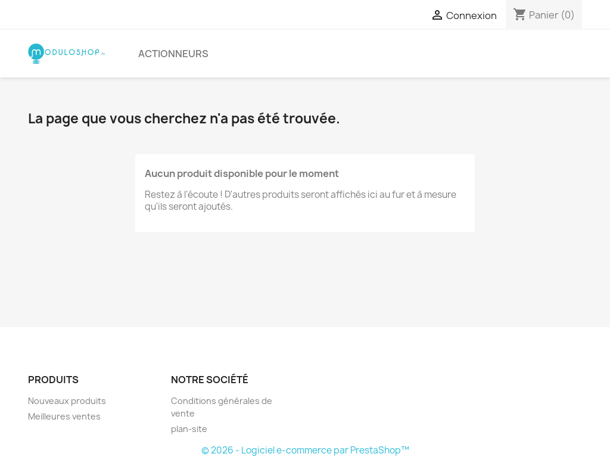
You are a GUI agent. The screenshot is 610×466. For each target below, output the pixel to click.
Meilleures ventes (64, 416)
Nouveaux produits (67, 400)
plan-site (189, 428)
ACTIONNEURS (173, 53)
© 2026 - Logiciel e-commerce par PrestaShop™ (305, 450)
